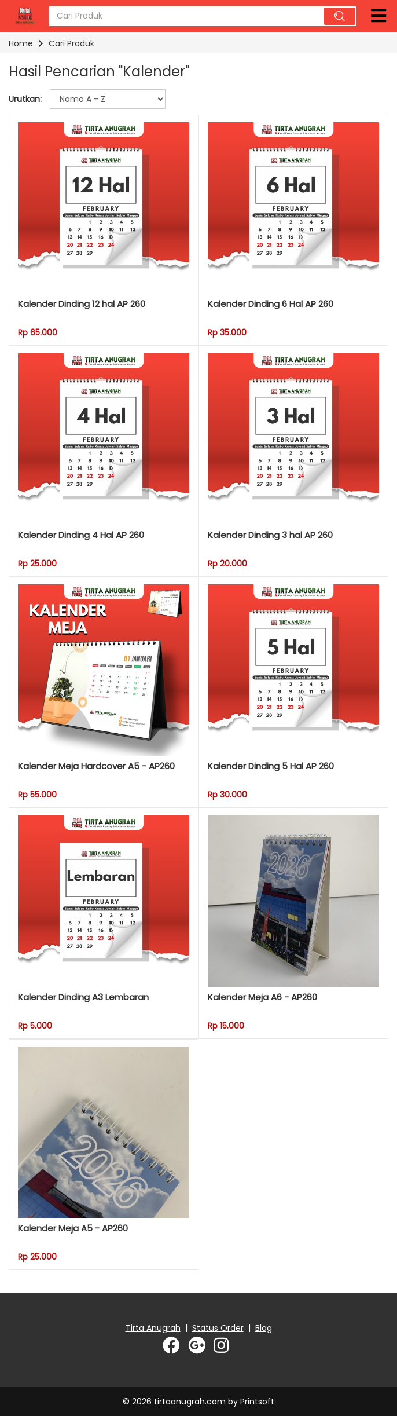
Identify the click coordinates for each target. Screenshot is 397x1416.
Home (21, 43)
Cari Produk (71, 43)
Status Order (218, 1328)
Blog (263, 1328)
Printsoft (257, 1401)
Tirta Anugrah (153, 1328)
